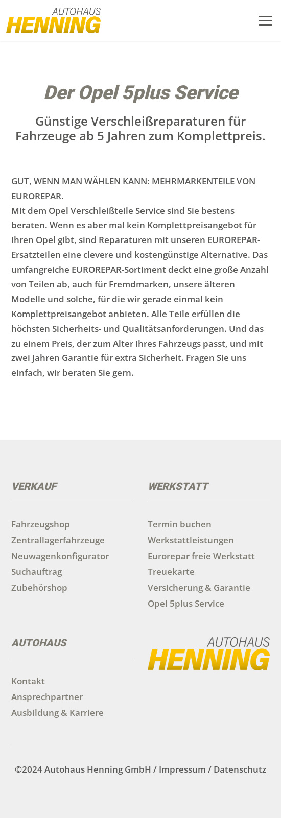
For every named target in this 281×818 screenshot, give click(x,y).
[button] (265, 19)
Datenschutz (240, 769)
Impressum (182, 769)
